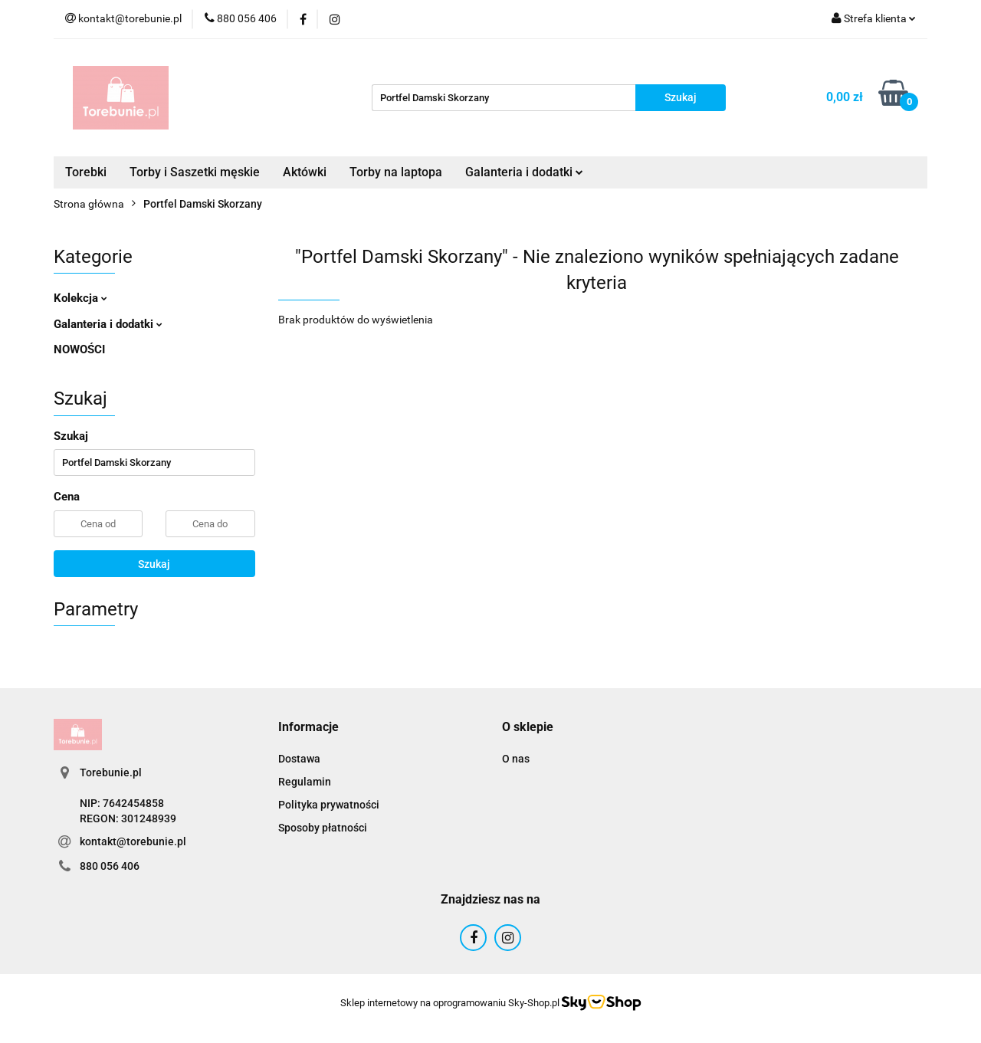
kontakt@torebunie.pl (133, 841)
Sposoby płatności (322, 828)
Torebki (86, 172)
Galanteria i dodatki (524, 172)
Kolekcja (80, 298)
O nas (516, 759)
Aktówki (304, 172)
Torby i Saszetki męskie (195, 172)
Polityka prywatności (328, 805)
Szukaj (154, 564)
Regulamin (304, 782)
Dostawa (299, 759)
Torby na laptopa (395, 172)
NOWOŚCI (79, 349)
